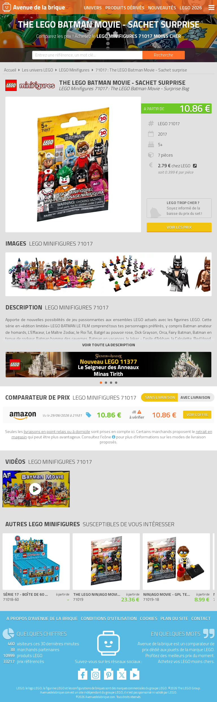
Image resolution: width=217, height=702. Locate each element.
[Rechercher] (163, 55)
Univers (93, 7)
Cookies (148, 618)
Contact (201, 618)
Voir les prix (179, 227)
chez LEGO (178, 165)
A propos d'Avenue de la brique (42, 618)
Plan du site (174, 618)
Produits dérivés (124, 7)
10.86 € (194, 108)
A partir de (154, 109)
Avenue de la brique (34, 7)
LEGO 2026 (191, 7)
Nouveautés (162, 7)
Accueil (10, 70)
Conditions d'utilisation (109, 618)
